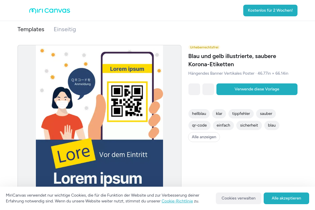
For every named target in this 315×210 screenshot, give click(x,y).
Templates (31, 29)
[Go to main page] (49, 12)
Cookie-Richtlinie (177, 201)
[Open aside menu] (23, 10)
